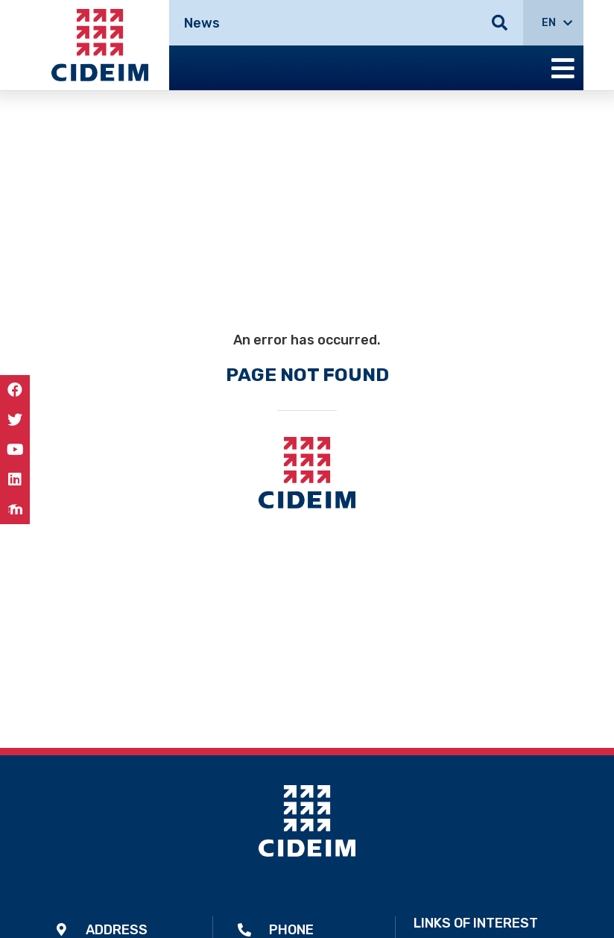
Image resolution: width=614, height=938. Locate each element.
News (202, 23)
